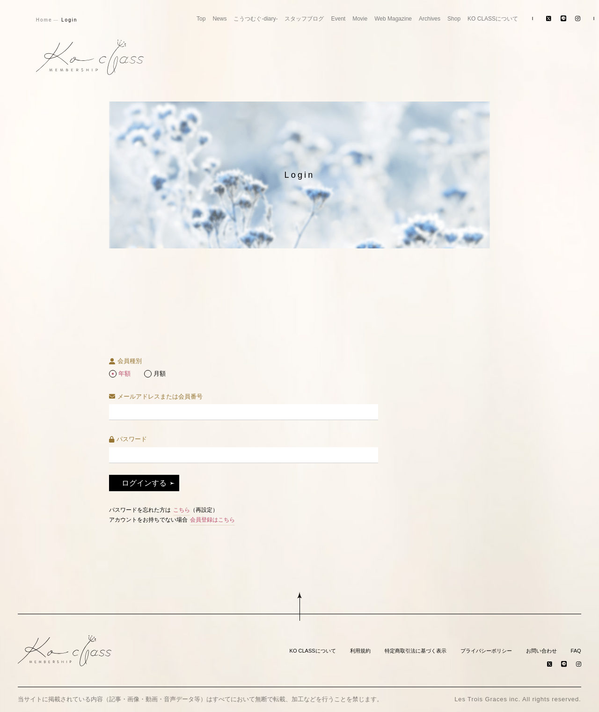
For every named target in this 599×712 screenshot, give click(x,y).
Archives (429, 18)
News (219, 18)
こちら (181, 510)
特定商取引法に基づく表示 (415, 651)
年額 (124, 373)
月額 (159, 373)
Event (338, 18)
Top (201, 18)
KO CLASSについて (493, 18)
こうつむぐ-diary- (256, 18)
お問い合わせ (541, 651)
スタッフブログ (304, 18)
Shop (453, 18)
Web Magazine (393, 18)
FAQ (576, 651)
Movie (359, 18)
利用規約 (360, 651)
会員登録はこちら (212, 519)
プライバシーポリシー (486, 651)
